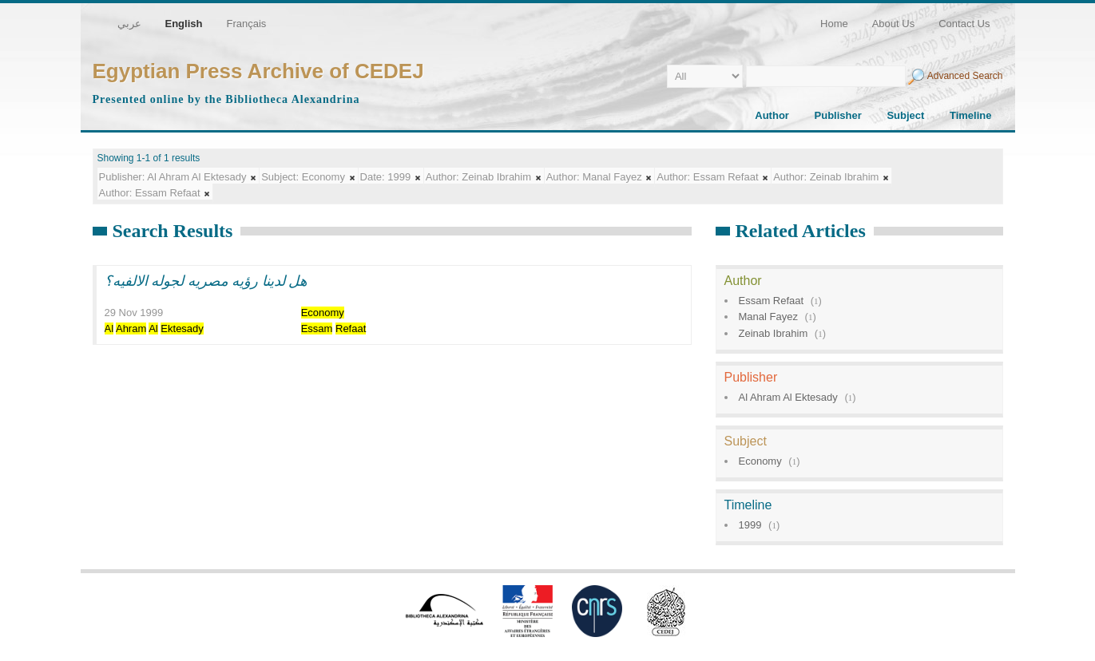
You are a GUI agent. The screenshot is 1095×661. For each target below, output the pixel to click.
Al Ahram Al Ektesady (788, 397)
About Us (893, 24)
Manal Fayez (768, 317)
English (184, 24)
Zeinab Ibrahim (773, 333)
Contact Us (964, 24)
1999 (750, 525)
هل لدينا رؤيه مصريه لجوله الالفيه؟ (206, 281)
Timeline (971, 115)
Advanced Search (965, 75)
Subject (905, 115)
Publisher (838, 115)
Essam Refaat (771, 301)
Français (246, 24)
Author (772, 115)
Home (834, 24)
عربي (129, 24)
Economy (760, 461)
